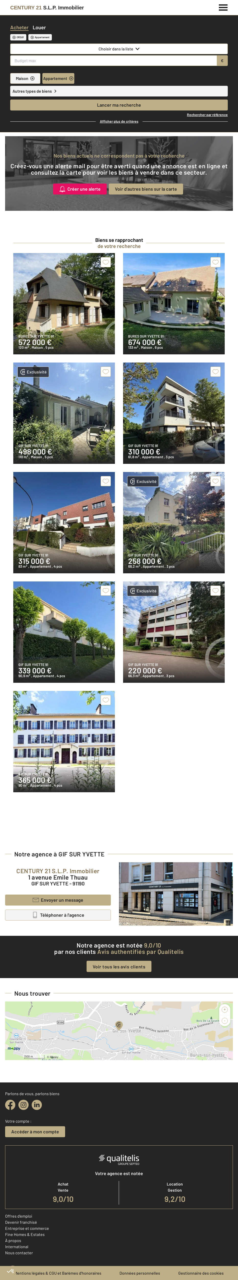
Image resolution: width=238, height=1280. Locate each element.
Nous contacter (19, 1252)
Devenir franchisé (21, 1222)
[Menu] (223, 7)
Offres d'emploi (18, 1216)
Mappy (54, 1057)
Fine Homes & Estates (25, 1234)
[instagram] (23, 1105)
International (16, 1246)
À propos (13, 1240)
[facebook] (10, 1105)
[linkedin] (37, 1105)
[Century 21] (47, 7)
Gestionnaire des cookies (201, 1273)
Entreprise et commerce (27, 1228)
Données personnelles (140, 1273)
